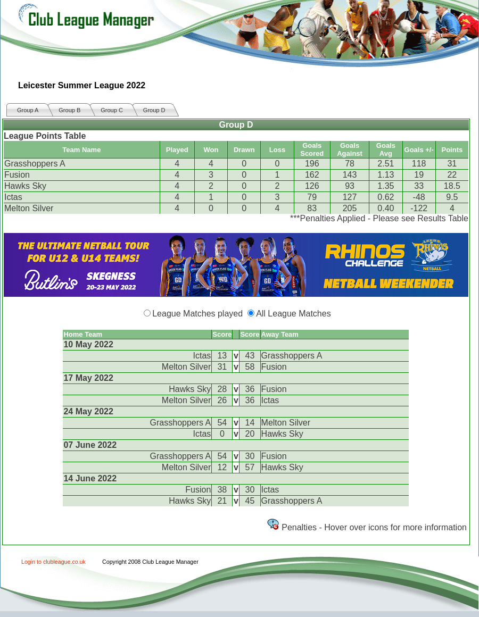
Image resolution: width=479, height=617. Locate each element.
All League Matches (293, 313)
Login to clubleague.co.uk (53, 561)
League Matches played (197, 313)
